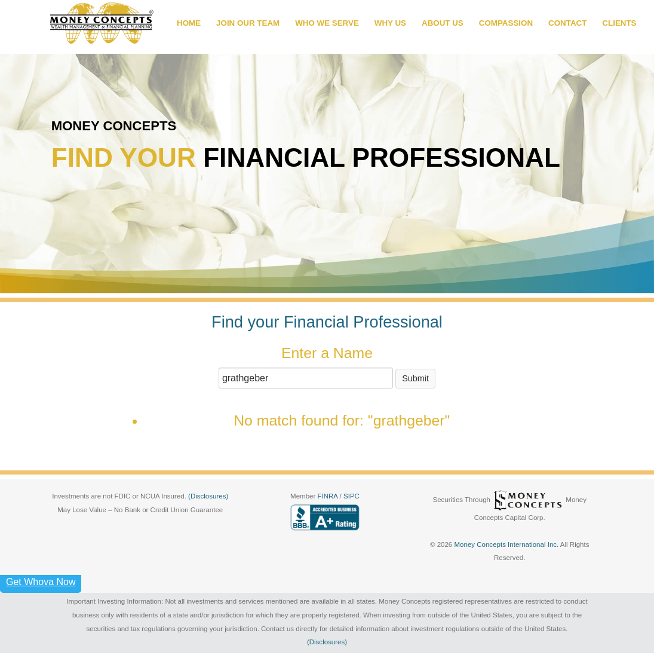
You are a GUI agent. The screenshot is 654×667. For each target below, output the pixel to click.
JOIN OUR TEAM (248, 23)
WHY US (390, 23)
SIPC (351, 496)
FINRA (328, 496)
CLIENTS (619, 23)
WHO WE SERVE (327, 23)
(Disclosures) (208, 496)
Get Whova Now (40, 582)
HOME (189, 23)
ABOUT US (442, 23)
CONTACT (567, 23)
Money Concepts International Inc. (507, 544)
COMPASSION (506, 23)
